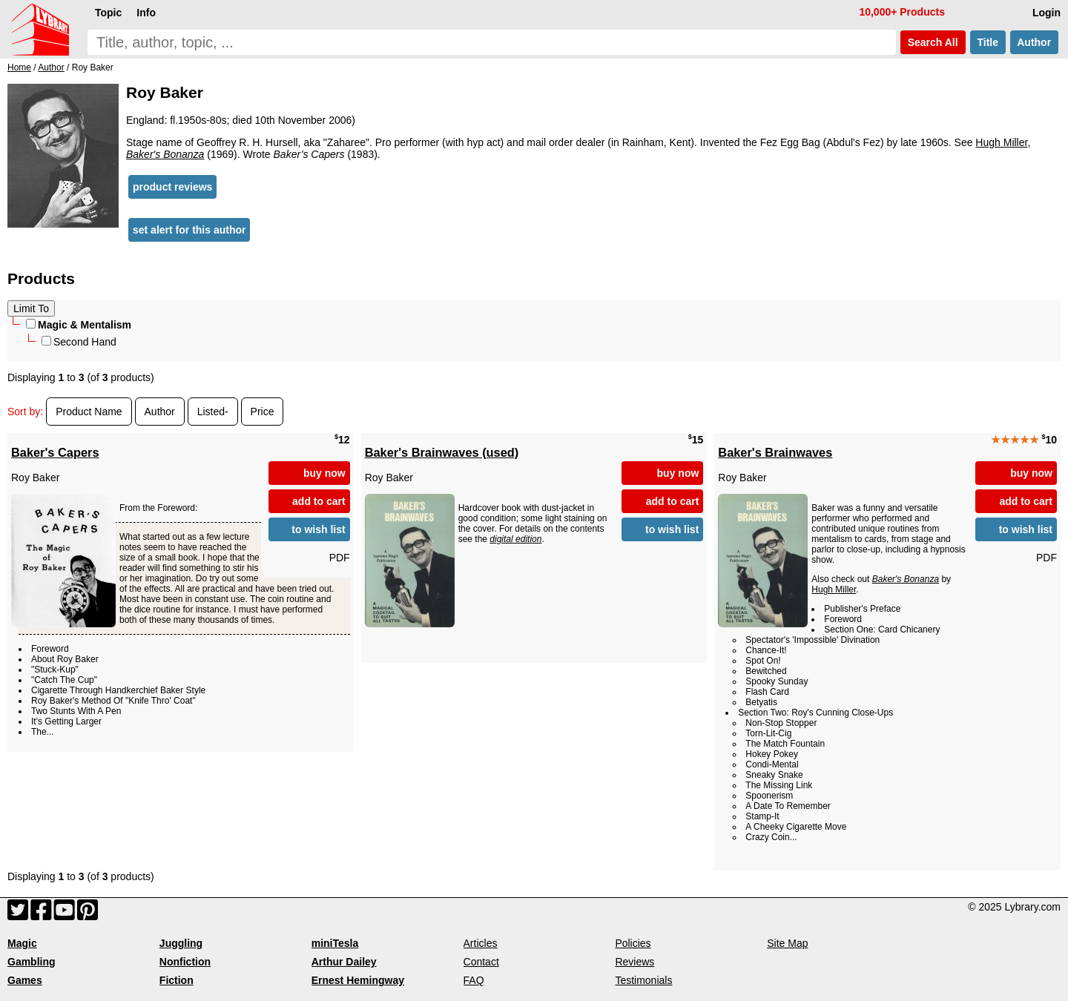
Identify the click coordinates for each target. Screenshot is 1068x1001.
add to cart (319, 501)
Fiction (176, 980)
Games (24, 980)
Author (1034, 42)
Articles (481, 943)
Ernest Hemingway (358, 980)
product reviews (172, 187)
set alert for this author (189, 230)
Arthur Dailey (344, 962)
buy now (324, 473)
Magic (22, 943)
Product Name (89, 411)
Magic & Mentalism (78, 325)
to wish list (318, 529)
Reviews (634, 962)
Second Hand (79, 342)
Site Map (787, 943)
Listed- (212, 411)
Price (262, 411)
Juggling (180, 943)
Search (933, 42)
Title (988, 42)
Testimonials (643, 980)
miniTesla (335, 943)
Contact (481, 962)
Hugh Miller (1001, 142)
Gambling (31, 962)
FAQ (474, 980)
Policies (632, 943)
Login (1046, 13)
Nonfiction (185, 962)
